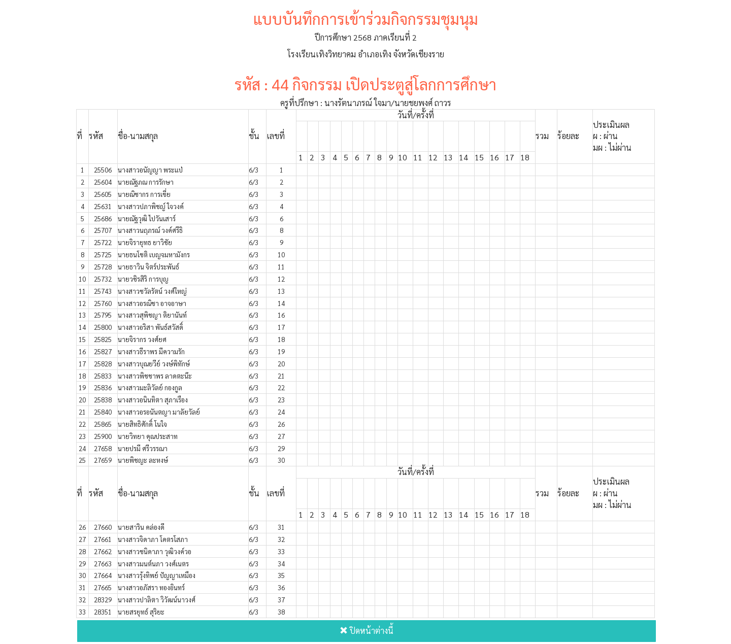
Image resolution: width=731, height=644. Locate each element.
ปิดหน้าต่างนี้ (366, 630)
